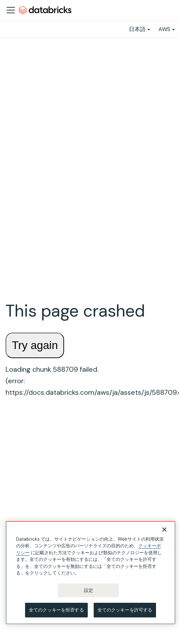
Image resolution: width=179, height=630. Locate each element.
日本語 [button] (137, 29)
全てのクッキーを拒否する (56, 610)
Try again (35, 345)
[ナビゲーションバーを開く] (11, 10)
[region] (91, 572)
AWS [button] (164, 29)
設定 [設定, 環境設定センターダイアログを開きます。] (88, 590)
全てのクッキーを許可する (125, 610)
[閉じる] (164, 529)
